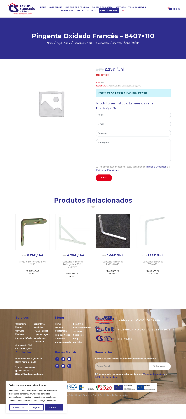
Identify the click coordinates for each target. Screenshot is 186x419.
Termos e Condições (156, 167)
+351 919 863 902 (26, 370)
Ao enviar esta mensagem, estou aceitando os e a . (133, 168)
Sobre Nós (67, 10)
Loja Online (55, 7)
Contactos (82, 10)
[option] (51, 103)
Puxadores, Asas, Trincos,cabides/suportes (125, 85)
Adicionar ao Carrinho (32, 272)
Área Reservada (109, 10)
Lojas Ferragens (42, 334)
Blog (94, 10)
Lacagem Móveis (23, 338)
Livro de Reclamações (117, 395)
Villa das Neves (137, 7)
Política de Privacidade (107, 170)
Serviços (120, 7)
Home (43, 7)
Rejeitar (36, 407)
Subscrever (160, 366)
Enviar (103, 177)
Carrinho (77, 342)
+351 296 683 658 (26, 367)
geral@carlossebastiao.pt (30, 374)
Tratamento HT (41, 331)
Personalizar (18, 407)
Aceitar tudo (54, 407)
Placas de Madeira (102, 7)
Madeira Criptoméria (77, 7)
